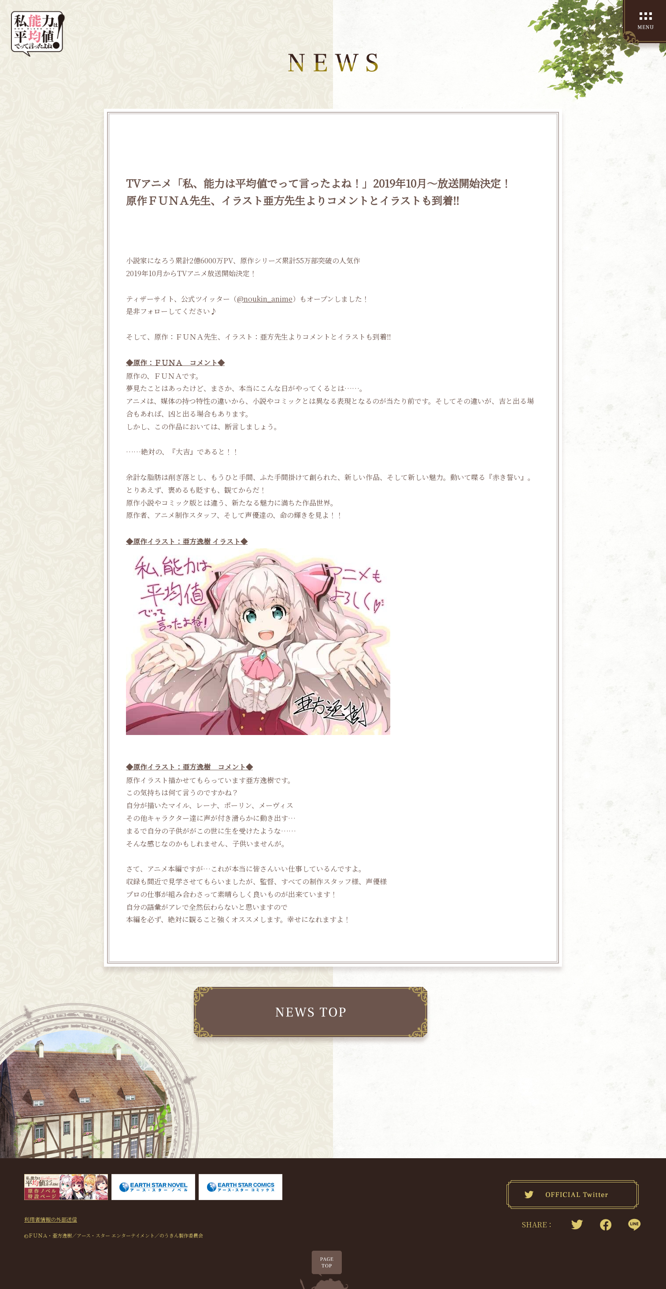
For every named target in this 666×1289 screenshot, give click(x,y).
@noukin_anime (264, 299)
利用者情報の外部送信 (50, 1211)
